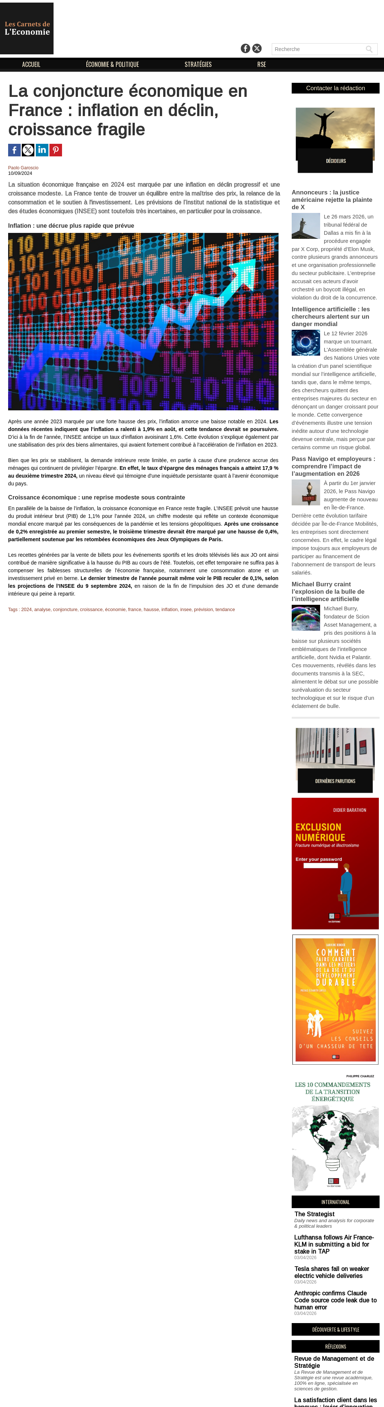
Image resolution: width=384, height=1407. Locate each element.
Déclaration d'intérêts (235, 1395)
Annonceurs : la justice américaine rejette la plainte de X (335, 190)
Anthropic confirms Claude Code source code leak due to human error (334, 1173)
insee (176, 609)
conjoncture (62, 609)
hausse (144, 609)
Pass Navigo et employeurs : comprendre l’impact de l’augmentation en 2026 (329, 409)
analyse (41, 609)
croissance (87, 609)
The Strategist (309, 1106)
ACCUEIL (32, 64)
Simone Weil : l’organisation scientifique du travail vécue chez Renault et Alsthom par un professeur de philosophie (334, 1338)
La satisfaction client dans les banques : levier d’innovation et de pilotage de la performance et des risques (331, 1273)
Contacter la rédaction (335, 87)
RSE (261, 64)
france (128, 609)
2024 (26, 609)
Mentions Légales (175, 1395)
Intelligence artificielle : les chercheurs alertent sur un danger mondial (327, 283)
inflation (161, 609)
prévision (193, 609)
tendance (214, 609)
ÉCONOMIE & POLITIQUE (113, 64)
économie (110, 609)
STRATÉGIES (199, 64)
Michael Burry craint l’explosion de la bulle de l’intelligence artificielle (334, 512)
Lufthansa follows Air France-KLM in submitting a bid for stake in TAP (333, 1130)
